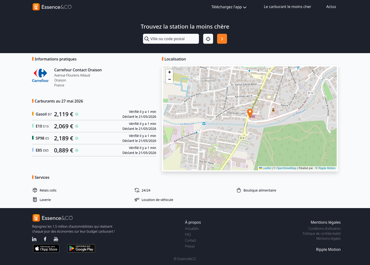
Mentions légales (328, 238)
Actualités (192, 228)
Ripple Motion (327, 168)
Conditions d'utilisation (324, 228)
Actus (331, 6)
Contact (190, 240)
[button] (250, 113)
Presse (190, 246)
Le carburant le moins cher (287, 6)
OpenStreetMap (286, 168)
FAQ (188, 234)
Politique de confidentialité (322, 233)
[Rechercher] (222, 39)
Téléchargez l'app (229, 7)
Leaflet (265, 168)
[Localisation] (208, 39)
